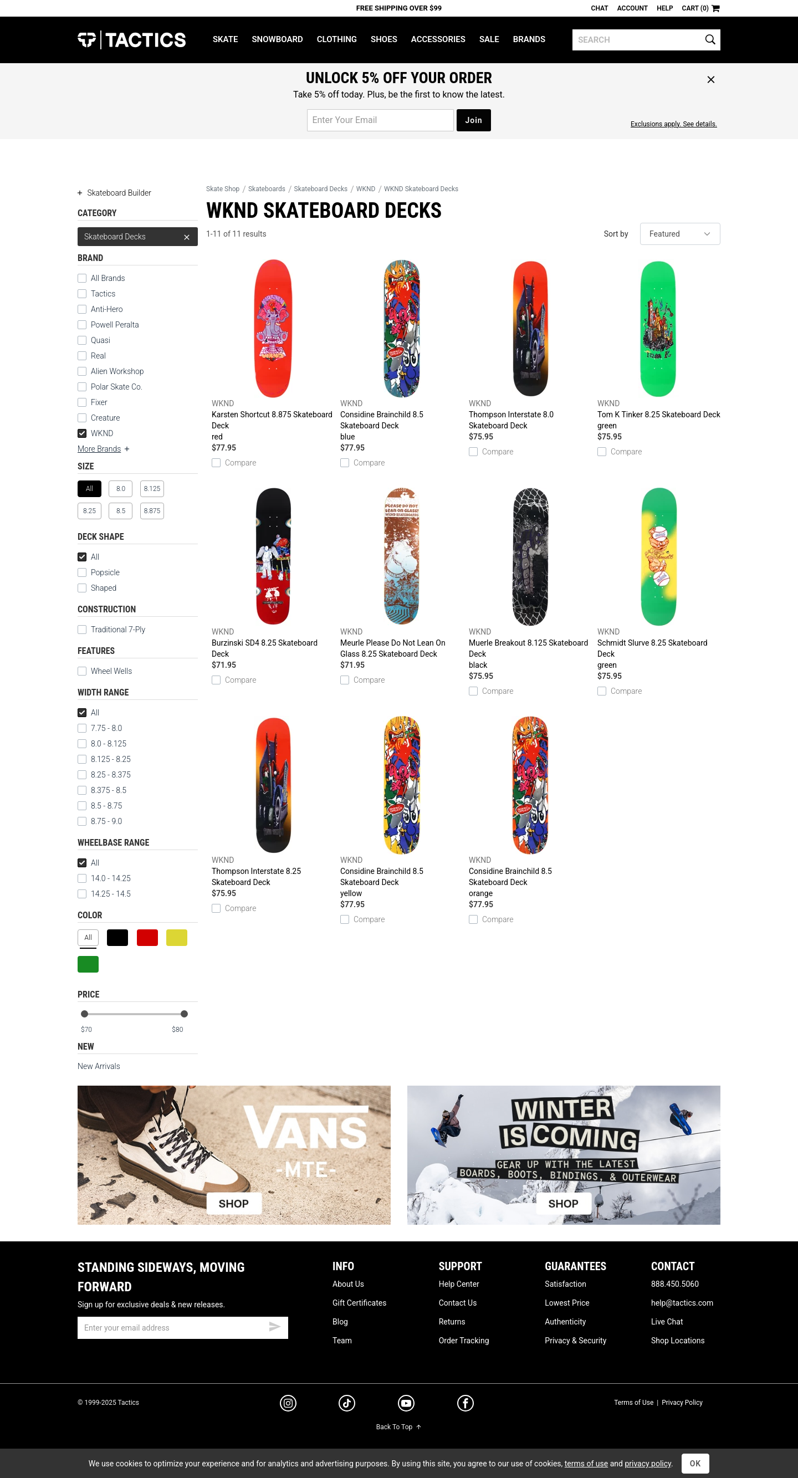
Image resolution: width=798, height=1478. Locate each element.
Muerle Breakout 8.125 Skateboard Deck (530, 579)
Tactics (132, 40)
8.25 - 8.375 (104, 774)
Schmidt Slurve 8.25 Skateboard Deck (658, 579)
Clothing (337, 39)
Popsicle (105, 572)
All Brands (108, 278)
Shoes (384, 39)
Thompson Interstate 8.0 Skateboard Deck (530, 344)
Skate (225, 39)
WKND (96, 433)
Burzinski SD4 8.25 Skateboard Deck (273, 573)
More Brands (104, 448)
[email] (183, 1328)
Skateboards (266, 189)
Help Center (459, 1284)
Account (632, 8)
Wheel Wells (105, 671)
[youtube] (406, 1405)
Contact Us (458, 1302)
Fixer (99, 402)
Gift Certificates (359, 1302)
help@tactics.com (682, 1302)
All (88, 557)
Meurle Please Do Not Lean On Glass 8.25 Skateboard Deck (401, 573)
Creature (105, 417)
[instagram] (288, 1405)
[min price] (94, 1030)
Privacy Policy (682, 1403)
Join (473, 120)
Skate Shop (222, 189)
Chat (599, 8)
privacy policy (648, 1463)
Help (665, 8)
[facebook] (465, 1405)
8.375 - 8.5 (102, 790)
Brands (529, 39)
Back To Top (399, 1427)
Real (98, 355)
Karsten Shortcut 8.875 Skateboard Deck (273, 350)
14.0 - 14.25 (104, 878)
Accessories (438, 39)
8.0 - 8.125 (102, 743)
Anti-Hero (107, 309)
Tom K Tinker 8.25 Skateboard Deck (658, 345)
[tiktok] (347, 1405)
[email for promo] (380, 120)
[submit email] (275, 1325)
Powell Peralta (115, 324)
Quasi (100, 340)
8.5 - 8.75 (100, 805)
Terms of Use (633, 1403)
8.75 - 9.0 (100, 821)
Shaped (103, 588)
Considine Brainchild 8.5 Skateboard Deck (401, 350)
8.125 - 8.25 (104, 759)
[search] (646, 39)
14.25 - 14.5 (104, 893)
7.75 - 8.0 (100, 728)
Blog (340, 1321)
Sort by (616, 233)
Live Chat (667, 1321)
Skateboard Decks (137, 236)
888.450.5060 (675, 1284)
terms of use (586, 1463)
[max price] (184, 1030)
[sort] (680, 234)
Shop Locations (678, 1340)
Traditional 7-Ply (118, 629)
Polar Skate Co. (116, 386)
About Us (348, 1284)
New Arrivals (99, 1066)
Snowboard (277, 39)
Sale (489, 39)
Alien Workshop (117, 371)
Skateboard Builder (114, 192)
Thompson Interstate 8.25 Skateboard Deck (273, 801)
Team (342, 1340)
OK (696, 1463)
